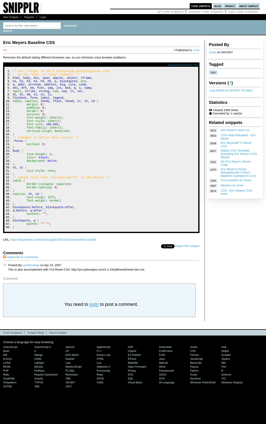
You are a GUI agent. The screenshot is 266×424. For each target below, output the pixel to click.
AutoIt (193, 376)
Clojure (132, 380)
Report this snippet (187, 275)
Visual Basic (135, 412)
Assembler (165, 376)
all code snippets (171, 11)
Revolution (71, 404)
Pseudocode (166, 400)
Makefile (133, 392)
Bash (6, 380)
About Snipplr (58, 362)
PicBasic (39, 400)
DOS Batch (72, 384)
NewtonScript (73, 396)
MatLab (163, 392)
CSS (196, 50)
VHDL (100, 412)
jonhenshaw (31, 295)
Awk (223, 376)
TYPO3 (38, 412)
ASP (130, 376)
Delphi (225, 380)
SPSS (100, 408)
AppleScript (103, 376)
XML (37, 416)
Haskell (69, 388)
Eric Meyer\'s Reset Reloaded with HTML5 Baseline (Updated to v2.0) (238, 172)
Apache (70, 376)
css (213, 72)
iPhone (132, 388)
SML (68, 408)
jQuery (225, 388)
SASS (162, 404)
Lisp (67, 392)
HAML (38, 388)
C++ (99, 380)
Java (162, 388)
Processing (103, 400)
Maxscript (196, 392)
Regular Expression (46, 404)
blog (217, 6)
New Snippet (10, 17)
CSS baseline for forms (236, 180)
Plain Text (193, 65)
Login (43, 17)
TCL (223, 408)
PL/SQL (70, 400)
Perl (223, 396)
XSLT (68, 416)
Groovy (7, 388)
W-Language (166, 412)
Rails (6, 404)
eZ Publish (134, 384)
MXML (7, 396)
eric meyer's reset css (235, 130)
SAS (130, 404)
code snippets (200, 6)
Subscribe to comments (20, 287)
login (94, 334)
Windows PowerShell (203, 412)
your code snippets (243, 11)
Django (38, 384)
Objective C (104, 396)
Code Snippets (12, 362)
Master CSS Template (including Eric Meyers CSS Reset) (239, 154)
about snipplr (248, 6)
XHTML (7, 416)
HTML (100, 388)
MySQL (38, 396)
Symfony (195, 408)
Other (162, 396)
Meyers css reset (232, 185)
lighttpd (39, 392)
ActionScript (10, 376)
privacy (230, 6)
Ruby (100, 404)
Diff (5, 384)
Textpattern (9, 412)
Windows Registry (232, 412)
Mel (223, 392)
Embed (182, 65)
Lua (99, 392)
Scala (193, 404)
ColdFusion (166, 380)
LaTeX (7, 392)
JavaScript (196, 388)
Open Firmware (137, 396)
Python (194, 400)
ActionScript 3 (42, 376)
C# (67, 380)
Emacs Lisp (104, 384)
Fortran (194, 384)
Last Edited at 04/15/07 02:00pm (231, 90)
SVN (162, 408)
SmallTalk (9, 408)
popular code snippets (206, 11)
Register (29, 17)
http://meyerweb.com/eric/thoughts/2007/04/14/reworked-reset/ (52, 269)
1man (212, 52)
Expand (172, 65)
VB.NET (70, 412)
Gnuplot (226, 384)
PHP (6, 400)
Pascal (194, 396)
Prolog (131, 400)
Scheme (226, 404)
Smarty (38, 408)
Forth (162, 384)
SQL (130, 408)
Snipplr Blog (36, 362)
